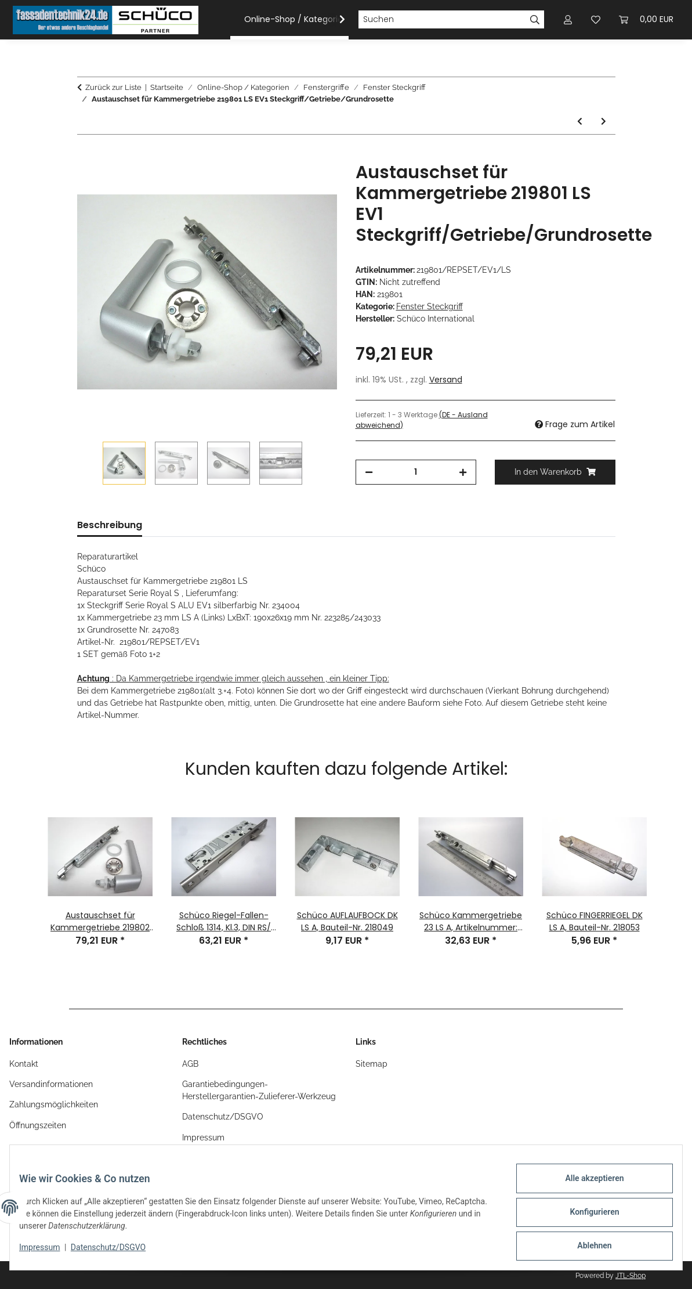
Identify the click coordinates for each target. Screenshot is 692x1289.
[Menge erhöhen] (463, 472)
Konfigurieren (585, 1217)
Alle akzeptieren (585, 1187)
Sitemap (371, 1063)
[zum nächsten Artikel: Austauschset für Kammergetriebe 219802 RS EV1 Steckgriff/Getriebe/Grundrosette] (603, 121)
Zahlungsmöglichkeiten (53, 1104)
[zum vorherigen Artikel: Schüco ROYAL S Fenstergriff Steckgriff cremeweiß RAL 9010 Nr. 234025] (580, 121)
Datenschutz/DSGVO (117, 1253)
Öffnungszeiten (37, 1125)
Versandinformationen (51, 1084)
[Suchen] (442, 20)
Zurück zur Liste (113, 87)
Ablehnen (585, 1247)
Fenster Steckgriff (429, 306)
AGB (190, 1063)
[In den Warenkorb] (86, 155)
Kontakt (23, 1063)
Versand (445, 379)
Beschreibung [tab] (109, 525)
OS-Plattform (207, 1157)
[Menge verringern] (369, 472)
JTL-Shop (630, 1276)
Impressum (48, 1253)
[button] (335, 20)
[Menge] (416, 472)
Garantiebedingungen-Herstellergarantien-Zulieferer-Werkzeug (259, 1090)
